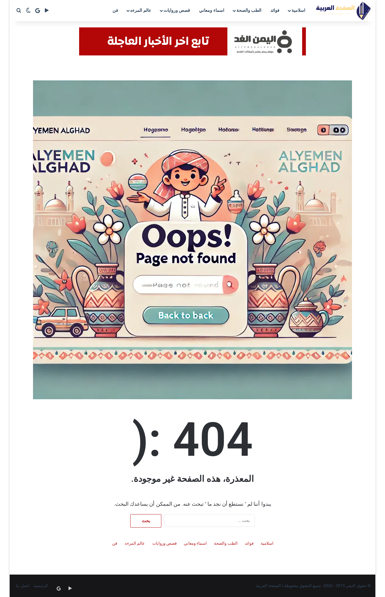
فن (115, 10)
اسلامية (298, 10)
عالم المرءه (140, 10)
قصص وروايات (177, 10)
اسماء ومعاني (211, 10)
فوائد (274, 10)
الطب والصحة (248, 10)
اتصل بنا (23, 585)
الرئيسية (41, 585)
